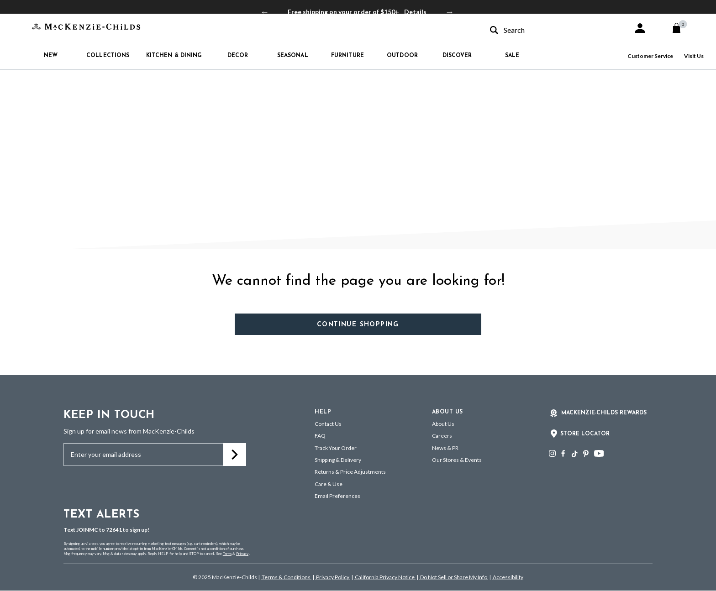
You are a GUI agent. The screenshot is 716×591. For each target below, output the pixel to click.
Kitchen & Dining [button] (174, 55)
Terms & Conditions (286, 577)
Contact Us (328, 423)
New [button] (51, 55)
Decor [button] (237, 55)
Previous (264, 11)
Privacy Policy (332, 577)
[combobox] (553, 30)
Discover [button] (457, 55)
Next (449, 11)
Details (415, 12)
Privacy (242, 553)
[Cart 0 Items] (681, 28)
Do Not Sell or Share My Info (453, 577)
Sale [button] (512, 55)
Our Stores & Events (457, 459)
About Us (443, 423)
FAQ (320, 435)
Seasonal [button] (292, 55)
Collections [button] (107, 55)
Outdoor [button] (402, 55)
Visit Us (694, 55)
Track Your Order (336, 448)
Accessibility (507, 577)
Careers (442, 435)
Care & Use (328, 484)
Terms (227, 553)
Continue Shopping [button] (358, 324)
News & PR (445, 448)
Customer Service (650, 55)
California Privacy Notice (385, 577)
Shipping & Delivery (338, 459)
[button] (640, 28)
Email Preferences (337, 495)
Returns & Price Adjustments (350, 471)
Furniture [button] (347, 55)
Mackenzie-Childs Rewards (604, 413)
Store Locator (585, 434)
